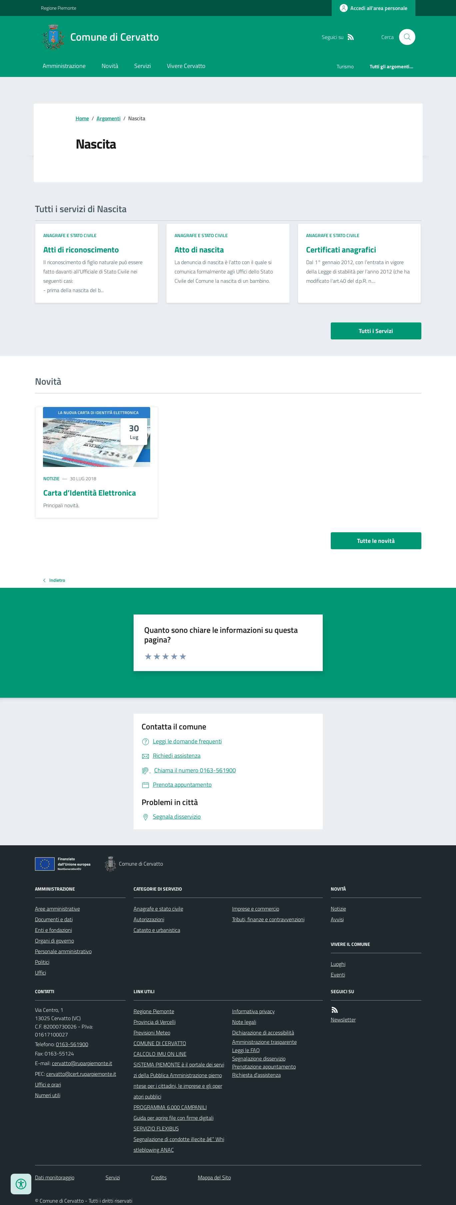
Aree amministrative (57, 909)
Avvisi (337, 919)
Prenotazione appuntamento (264, 1066)
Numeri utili (47, 1095)
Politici (42, 962)
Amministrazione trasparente (264, 1042)
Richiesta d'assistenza (256, 1075)
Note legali (244, 1022)
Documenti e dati (54, 919)
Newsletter (343, 1019)
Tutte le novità (376, 540)
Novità (110, 65)
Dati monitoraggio (54, 1177)
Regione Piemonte (58, 7)
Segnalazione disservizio (258, 1058)
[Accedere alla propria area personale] (373, 8)
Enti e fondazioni (53, 930)
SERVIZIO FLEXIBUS (156, 1128)
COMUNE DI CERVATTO (160, 1043)
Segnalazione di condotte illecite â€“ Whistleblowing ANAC (179, 1144)
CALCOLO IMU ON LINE (160, 1054)
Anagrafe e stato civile (70, 235)
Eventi (338, 975)
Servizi (142, 65)
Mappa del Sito (214, 1177)
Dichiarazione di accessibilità (263, 1032)
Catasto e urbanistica (157, 930)
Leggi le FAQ (246, 1050)
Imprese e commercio (255, 909)
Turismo (345, 66)
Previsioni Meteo (152, 1032)
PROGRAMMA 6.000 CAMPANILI (170, 1107)
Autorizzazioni (149, 919)
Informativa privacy (253, 1011)
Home (82, 118)
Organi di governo (54, 941)
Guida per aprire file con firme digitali (174, 1118)
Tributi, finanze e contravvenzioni (268, 919)
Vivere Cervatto (186, 65)
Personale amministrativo (63, 951)
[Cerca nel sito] (404, 37)
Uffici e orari (48, 1084)
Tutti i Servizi (376, 330)
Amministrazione (64, 65)
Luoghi (338, 964)
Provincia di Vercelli (155, 1022)
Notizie (51, 478)
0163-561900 (72, 1044)
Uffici (40, 973)
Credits (159, 1177)
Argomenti (109, 118)
